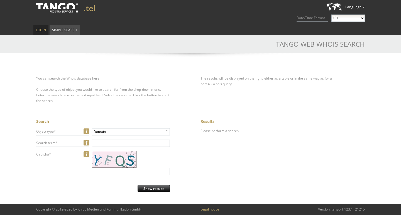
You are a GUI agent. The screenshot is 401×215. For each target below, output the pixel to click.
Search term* (46, 142)
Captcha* (43, 154)
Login (41, 30)
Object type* (46, 131)
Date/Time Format (311, 17)
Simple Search (64, 30)
